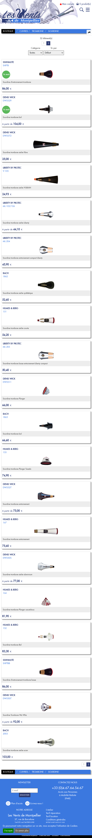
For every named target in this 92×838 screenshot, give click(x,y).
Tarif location (52, 816)
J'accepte (8, 830)
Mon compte (68, 3)
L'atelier (49, 809)
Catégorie (35, 48)
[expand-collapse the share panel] (89, 32)
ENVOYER (24, 795)
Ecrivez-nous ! (34, 803)
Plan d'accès (14, 803)
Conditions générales (55, 819)
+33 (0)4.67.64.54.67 (67, 788)
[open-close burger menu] (87, 9)
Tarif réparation (53, 813)
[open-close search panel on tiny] (81, 9)
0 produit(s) (85, 3)
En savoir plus (22, 830)
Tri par (54, 48)
